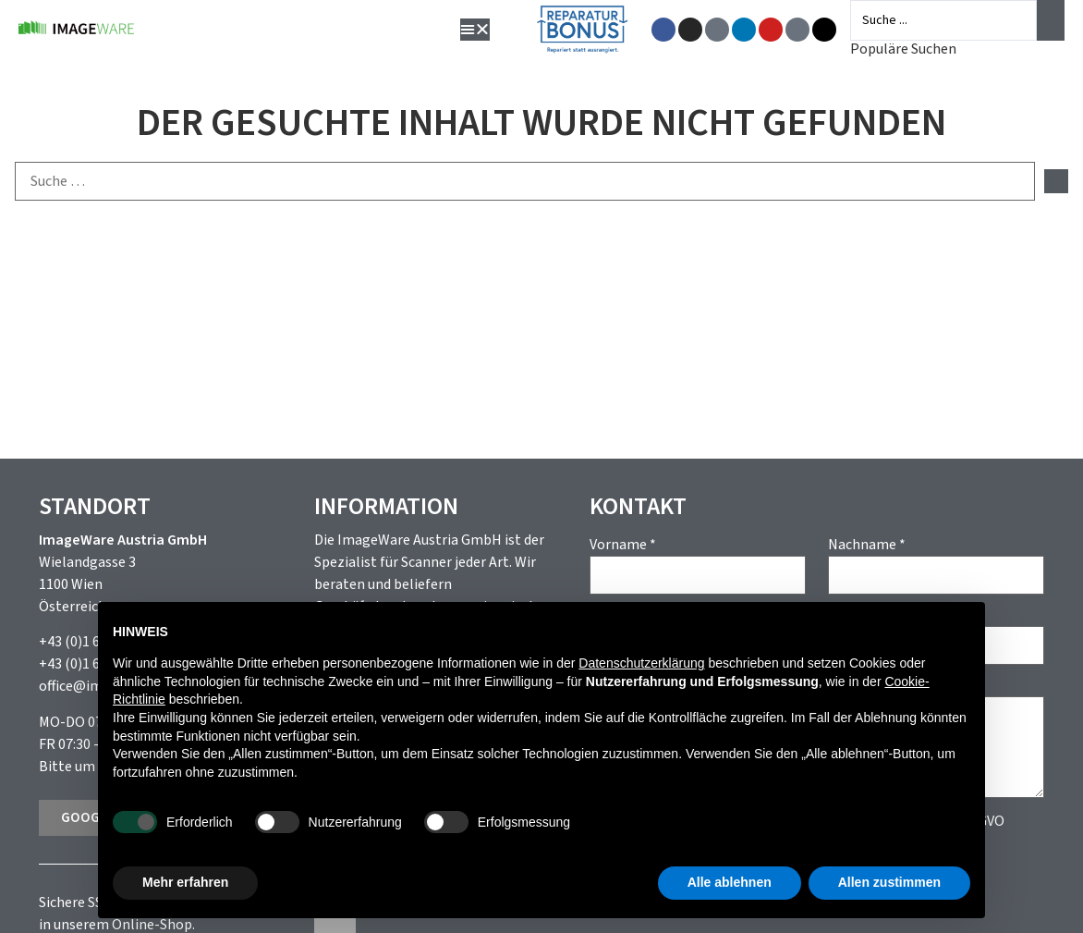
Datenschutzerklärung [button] (641, 663)
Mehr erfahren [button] (185, 882)
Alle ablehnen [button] (730, 882)
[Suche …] (525, 181)
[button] (478, 29)
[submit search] (1056, 181)
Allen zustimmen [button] (889, 882)
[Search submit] (1051, 20)
